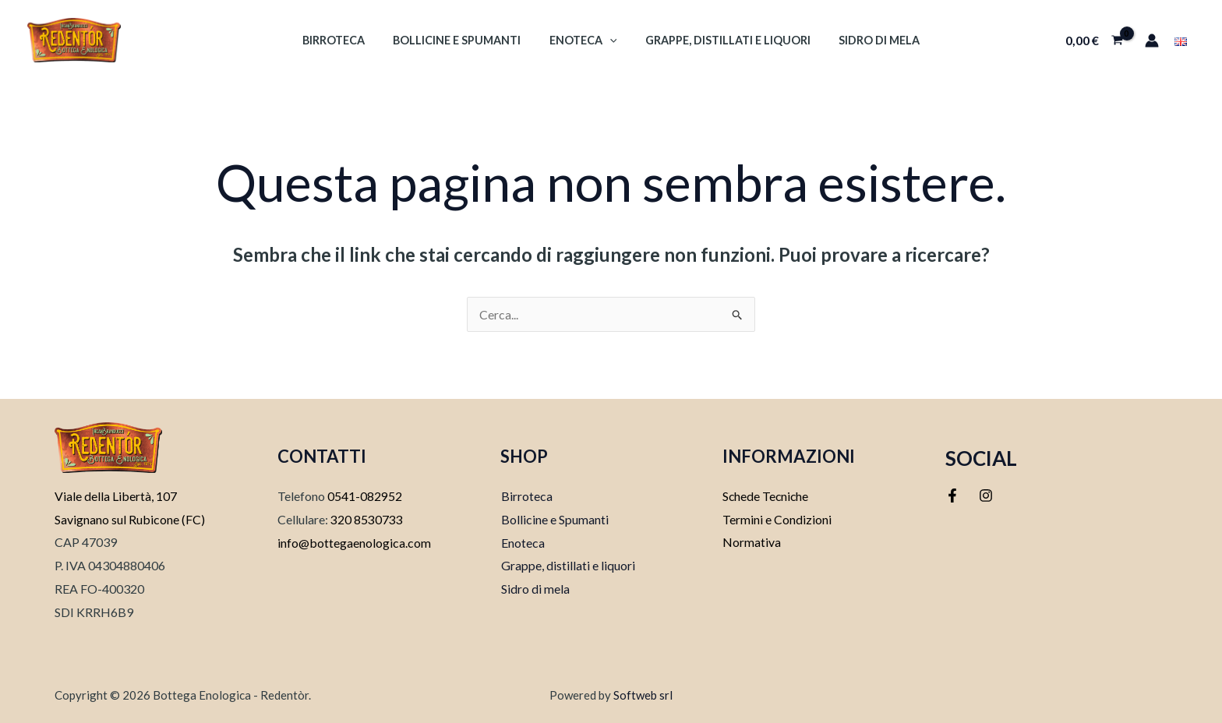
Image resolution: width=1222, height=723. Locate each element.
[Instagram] (986, 495)
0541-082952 (364, 495)
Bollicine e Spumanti (463, 40)
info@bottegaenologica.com (354, 542)
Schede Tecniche (766, 495)
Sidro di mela (867, 40)
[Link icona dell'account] (1152, 41)
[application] (609, 40)
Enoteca (583, 40)
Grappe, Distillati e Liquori (721, 40)
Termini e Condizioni (777, 519)
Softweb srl (643, 695)
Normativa (751, 542)
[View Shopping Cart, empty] (1093, 40)
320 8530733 (365, 519)
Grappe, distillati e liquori (567, 565)
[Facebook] (952, 495)
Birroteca (345, 40)
